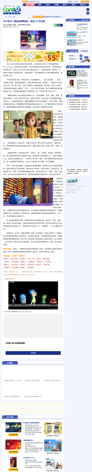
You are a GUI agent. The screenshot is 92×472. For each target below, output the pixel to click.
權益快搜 (84, 51)
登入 (77, 1)
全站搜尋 (85, 1)
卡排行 (47, 5)
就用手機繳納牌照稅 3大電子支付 (78, 100)
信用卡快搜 (72, 51)
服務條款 (85, 169)
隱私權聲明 (71, 171)
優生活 (74, 5)
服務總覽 (79, 169)
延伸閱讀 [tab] (10, 363)
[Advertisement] (33, 326)
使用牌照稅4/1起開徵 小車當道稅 (78, 102)
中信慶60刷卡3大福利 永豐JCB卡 (78, 104)
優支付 (65, 5)
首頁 (6, 16)
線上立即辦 (30, 5)
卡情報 (56, 5)
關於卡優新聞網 (71, 169)
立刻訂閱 (33, 353)
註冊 (70, 1)
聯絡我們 (69, 173)
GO (86, 57)
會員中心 (83, 5)
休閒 (14, 16)
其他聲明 (75, 173)
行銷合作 (84, 171)
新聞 (39, 5)
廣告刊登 (78, 171)
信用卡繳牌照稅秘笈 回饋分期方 (78, 107)
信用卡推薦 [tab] (9, 417)
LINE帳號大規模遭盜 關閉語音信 (78, 109)
